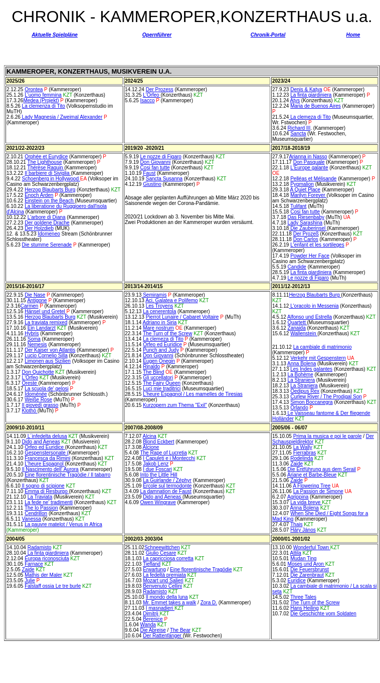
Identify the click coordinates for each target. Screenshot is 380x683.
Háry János (303, 530)
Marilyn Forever (308, 195)
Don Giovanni (155, 162)
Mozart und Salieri (163, 580)
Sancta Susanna (164, 178)
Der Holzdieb (39, 228)
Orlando (299, 407)
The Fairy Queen (161, 383)
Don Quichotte (38, 372)
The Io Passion (41, 508)
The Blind (153, 372)
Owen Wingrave (158, 502)
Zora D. (209, 602)
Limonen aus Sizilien (48, 361)
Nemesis (37, 344)
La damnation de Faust (166, 491)
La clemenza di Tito (43, 106)
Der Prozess (159, 89)
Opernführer (156, 35)
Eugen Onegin (159, 361)
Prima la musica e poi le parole (327, 436)
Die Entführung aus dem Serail (322, 469)
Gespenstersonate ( (47, 453)
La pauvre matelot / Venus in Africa (63, 524)
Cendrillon (36, 513)
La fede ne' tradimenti (49, 502)
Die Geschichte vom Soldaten (323, 613)
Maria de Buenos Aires (315, 106)
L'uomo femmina (43, 95)
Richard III (299, 128)
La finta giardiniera (310, 95)
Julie (30, 580)
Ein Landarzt (42, 328)
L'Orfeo (151, 95)
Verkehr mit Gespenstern (318, 358)
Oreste (30, 383)
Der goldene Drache (47, 222)
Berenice (152, 619)
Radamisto (40, 547)
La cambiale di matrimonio (322, 347)
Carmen (30, 306)
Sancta (298, 133)
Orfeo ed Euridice (162, 344)
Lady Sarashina (305, 222)
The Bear (180, 630)
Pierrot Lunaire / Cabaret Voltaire (182, 317)
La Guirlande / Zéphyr (167, 480)
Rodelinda (301, 458)
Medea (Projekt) (41, 100)
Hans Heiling (304, 608)
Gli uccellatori (158, 377)
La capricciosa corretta (168, 558)
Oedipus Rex (304, 391)
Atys (295, 100)
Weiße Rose (38, 399)
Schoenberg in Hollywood (51, 178)
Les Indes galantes (311, 369)
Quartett (297, 322)
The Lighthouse (45, 162)
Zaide (296, 464)
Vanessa (31, 519)
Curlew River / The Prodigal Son (326, 396)
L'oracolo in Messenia (313, 306)
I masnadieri (160, 608)
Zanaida (297, 328)
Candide (297, 267)
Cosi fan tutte (155, 167)
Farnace (34, 564)
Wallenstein (303, 333)
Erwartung (154, 569)
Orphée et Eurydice (46, 156)
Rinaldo (151, 366)
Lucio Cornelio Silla (46, 355)
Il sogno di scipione (43, 486)
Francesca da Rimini (47, 458)
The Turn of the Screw (167, 333)
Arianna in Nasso (308, 156)
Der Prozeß (306, 234)
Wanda (148, 624)
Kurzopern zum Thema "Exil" (175, 405)
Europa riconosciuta (47, 558)
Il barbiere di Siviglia (48, 173)
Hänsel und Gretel (45, 311)
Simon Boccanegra (311, 402)
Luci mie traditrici (161, 388)
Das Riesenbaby (306, 217)
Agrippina (297, 497)
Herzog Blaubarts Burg (50, 189)
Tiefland (151, 564)
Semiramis (153, 295)
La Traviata (40, 497)
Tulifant (298, 206)
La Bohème (300, 374)
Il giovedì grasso (40, 405)
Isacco (147, 100)
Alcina (149, 436)
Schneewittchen (162, 547)
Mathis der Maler (43, 575)
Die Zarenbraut (307, 575)
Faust (149, 173)
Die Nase (35, 295)
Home (353, 35)
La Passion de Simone (318, 491)
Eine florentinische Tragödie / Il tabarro (67, 475)
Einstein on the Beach (50, 200)
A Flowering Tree (311, 486)
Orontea (34, 89)
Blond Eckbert (158, 441)
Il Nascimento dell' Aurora (50, 469)
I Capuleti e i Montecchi (169, 458)
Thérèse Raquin (46, 167)
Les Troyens (159, 306)
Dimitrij (151, 613)
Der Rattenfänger (163, 635)
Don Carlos (305, 239)
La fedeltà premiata (164, 575)
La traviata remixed (46, 322)
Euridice (297, 580)
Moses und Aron (306, 564)
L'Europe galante (309, 167)
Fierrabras (304, 453)
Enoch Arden (39, 195)
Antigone (37, 300)
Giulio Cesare (161, 553)
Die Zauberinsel (308, 228)
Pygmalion (302, 184)
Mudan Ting (303, 558)
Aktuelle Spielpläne (55, 35)
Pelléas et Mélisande (313, 178)
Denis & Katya (306, 89)
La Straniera (301, 380)
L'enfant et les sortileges (317, 245)
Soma (34, 339)
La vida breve (306, 502)
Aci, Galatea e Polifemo (171, 300)
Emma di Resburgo (47, 491)
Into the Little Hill (158, 475)
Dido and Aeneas (41, 441)
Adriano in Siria (160, 322)
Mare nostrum (158, 328)
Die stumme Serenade (47, 245)
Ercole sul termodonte (167, 486)
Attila (295, 553)
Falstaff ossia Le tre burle (53, 586)
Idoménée (36, 394)
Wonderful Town (311, 547)
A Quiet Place (305, 189)
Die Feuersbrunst (309, 569)
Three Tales (303, 597)
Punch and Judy (161, 350)
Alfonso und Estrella (309, 317)
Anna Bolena (301, 363)
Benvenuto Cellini (162, 586)
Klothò (30, 410)
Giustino (152, 184)
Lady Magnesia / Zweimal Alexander (61, 117)
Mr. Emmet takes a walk (169, 602)
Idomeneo (49, 234)
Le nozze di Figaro (160, 156)
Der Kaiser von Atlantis (50, 350)
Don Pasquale (309, 162)
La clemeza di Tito (309, 117)
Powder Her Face (309, 256)
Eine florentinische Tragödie (201, 569)
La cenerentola (159, 311)
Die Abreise (153, 630)
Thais (296, 524)
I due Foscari (157, 469)
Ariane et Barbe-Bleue (311, 475)
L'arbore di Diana (47, 217)
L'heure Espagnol (45, 464)
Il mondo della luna (167, 597)
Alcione (151, 447)
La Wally (302, 447)
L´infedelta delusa (46, 436)
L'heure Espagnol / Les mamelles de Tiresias (193, 394)
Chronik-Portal (268, 35)
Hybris (32, 333)
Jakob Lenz (155, 464)
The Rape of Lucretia (163, 453)
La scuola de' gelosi (47, 388)
